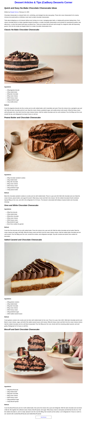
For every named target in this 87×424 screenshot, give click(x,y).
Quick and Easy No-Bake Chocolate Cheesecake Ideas (30, 8)
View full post (43, 417)
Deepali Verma (14, 12)
